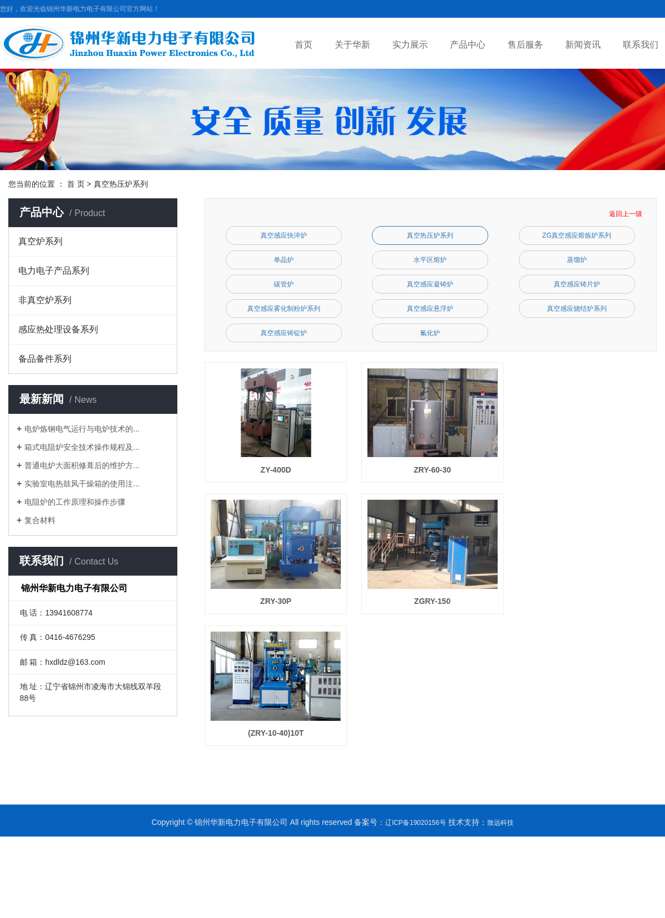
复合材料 (39, 520)
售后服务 (525, 44)
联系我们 (640, 44)
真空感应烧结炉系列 (577, 308)
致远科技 (500, 829)
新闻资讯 (583, 44)
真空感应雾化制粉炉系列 (283, 308)
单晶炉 (284, 260)
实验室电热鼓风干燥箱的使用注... (82, 483)
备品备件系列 (44, 358)
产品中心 (467, 44)
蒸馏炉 (577, 260)
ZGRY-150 (437, 605)
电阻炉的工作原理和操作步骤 (74, 502)
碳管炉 (284, 284)
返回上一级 (625, 214)
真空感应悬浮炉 (430, 308)
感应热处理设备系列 (58, 329)
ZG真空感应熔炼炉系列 (577, 235)
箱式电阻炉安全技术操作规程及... (82, 447)
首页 (304, 44)
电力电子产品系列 (53, 270)
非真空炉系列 (44, 300)
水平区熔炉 (430, 260)
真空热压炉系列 (121, 184)
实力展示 (410, 44)
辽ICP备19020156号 (415, 829)
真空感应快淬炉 (283, 235)
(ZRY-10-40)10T (277, 739)
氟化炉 (430, 333)
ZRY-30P (277, 605)
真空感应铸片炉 (577, 284)
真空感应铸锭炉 (283, 333)
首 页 (76, 184)
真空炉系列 (40, 241)
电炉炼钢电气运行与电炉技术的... (82, 428)
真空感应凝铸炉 (430, 284)
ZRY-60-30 (437, 472)
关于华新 (352, 44)
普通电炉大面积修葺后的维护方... (82, 465)
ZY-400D (277, 472)
